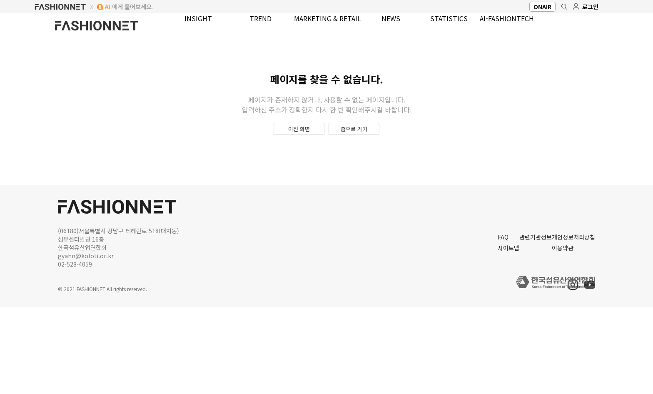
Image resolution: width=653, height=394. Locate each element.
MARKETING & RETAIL (319, 29)
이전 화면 (292, 174)
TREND (252, 29)
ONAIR (533, 6)
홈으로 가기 (361, 174)
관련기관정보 (488, 318)
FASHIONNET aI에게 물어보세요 (326, 6)
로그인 (589, 6)
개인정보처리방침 (570, 318)
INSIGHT (193, 29)
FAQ (413, 318)
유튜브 (588, 288)
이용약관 (557, 332)
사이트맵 (419, 332)
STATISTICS (437, 29)
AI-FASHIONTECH (502, 29)
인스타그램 (568, 288)
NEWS (381, 29)
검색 (559, 6)
